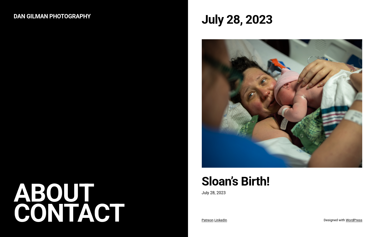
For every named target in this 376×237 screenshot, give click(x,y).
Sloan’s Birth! (236, 181)
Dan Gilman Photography (52, 16)
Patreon (208, 220)
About (54, 193)
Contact (69, 213)
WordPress (354, 220)
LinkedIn (220, 220)
